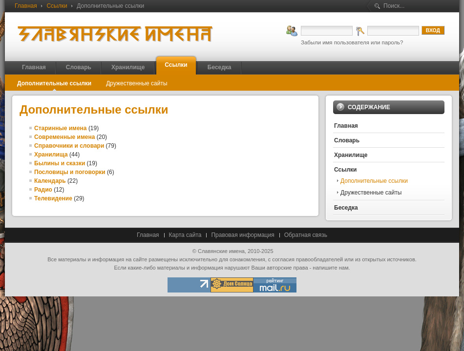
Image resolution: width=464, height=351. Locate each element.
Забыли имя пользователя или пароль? (352, 42)
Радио (43, 189)
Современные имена (64, 137)
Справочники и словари (69, 145)
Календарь (50, 180)
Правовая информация (242, 235)
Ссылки (56, 5)
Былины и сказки (59, 163)
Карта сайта (185, 235)
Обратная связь (305, 235)
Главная (26, 5)
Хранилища (51, 154)
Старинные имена (60, 128)
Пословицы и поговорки (69, 172)
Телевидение (53, 198)
